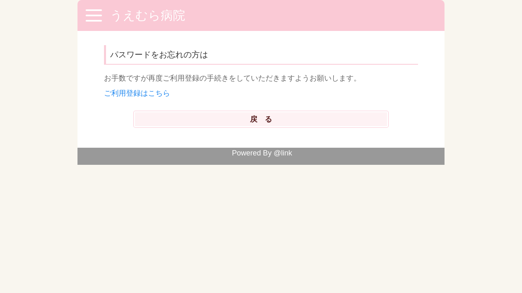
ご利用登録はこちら (137, 93)
